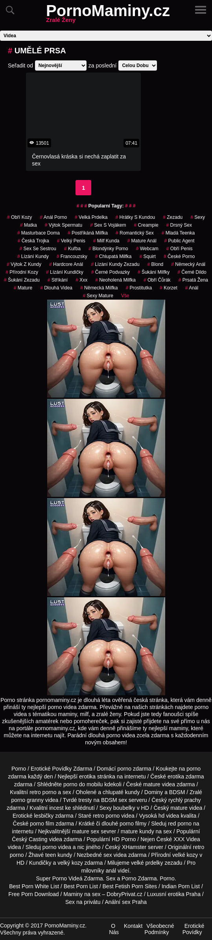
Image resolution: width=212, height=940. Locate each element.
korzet (168, 288)
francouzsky (72, 256)
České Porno (179, 256)
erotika (87, 776)
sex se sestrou (37, 248)
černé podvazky (110, 272)
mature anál (142, 241)
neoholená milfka (115, 280)
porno (124, 768)
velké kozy (185, 855)
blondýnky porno (108, 248)
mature (23, 288)
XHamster (134, 847)
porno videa (56, 847)
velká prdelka (91, 217)
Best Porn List (81, 886)
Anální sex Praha (126, 902)
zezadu (173, 217)
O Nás (114, 929)
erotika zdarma (186, 776)
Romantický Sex (135, 233)
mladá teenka (178, 233)
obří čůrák (157, 280)
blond (155, 264)
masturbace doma (38, 233)
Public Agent (179, 241)
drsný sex (179, 225)
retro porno (42, 792)
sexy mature (98, 295)
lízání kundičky (64, 272)
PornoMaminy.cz (108, 15)
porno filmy (133, 823)
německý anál (188, 264)
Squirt (148, 256)
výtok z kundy (24, 264)
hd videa (169, 816)
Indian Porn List (181, 886)
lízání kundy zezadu (115, 264)
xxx (81, 280)
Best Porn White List (34, 886)
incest (56, 808)
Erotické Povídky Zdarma (61, 768)
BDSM (177, 792)
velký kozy (70, 863)
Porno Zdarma (139, 878)
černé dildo (191, 272)
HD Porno (124, 839)
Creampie (146, 225)
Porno (18, 768)
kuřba (72, 248)
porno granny (27, 800)
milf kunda (106, 241)
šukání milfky (154, 272)
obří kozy (19, 217)
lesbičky (43, 816)
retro (199, 847)
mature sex (85, 831)
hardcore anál (66, 264)
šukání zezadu (22, 280)
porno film (42, 823)
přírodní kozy (22, 272)
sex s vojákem (108, 225)
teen (50, 855)
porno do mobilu (83, 784)
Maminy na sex (81, 894)
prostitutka (138, 288)
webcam (147, 248)
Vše (125, 295)
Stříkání (58, 280)
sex (107, 855)
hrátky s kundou (135, 217)
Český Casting (29, 839)
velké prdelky (147, 863)
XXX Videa (186, 839)
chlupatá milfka (113, 256)
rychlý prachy (184, 800)
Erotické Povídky (194, 929)
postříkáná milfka (88, 233)
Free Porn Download (33, 894)
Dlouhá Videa (56, 288)
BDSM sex (114, 800)
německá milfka (99, 288)
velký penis (71, 241)
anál (191, 288)
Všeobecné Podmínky (159, 929)
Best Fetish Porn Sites (130, 886)
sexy (197, 217)
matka (28, 225)
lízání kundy (33, 256)
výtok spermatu (63, 225)
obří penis (179, 248)
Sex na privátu (83, 902)
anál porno (53, 217)
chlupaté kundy (121, 792)
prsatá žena (193, 280)
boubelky (124, 808)
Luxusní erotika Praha (174, 894)
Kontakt (133, 926)
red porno (180, 823)
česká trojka (33, 241)
